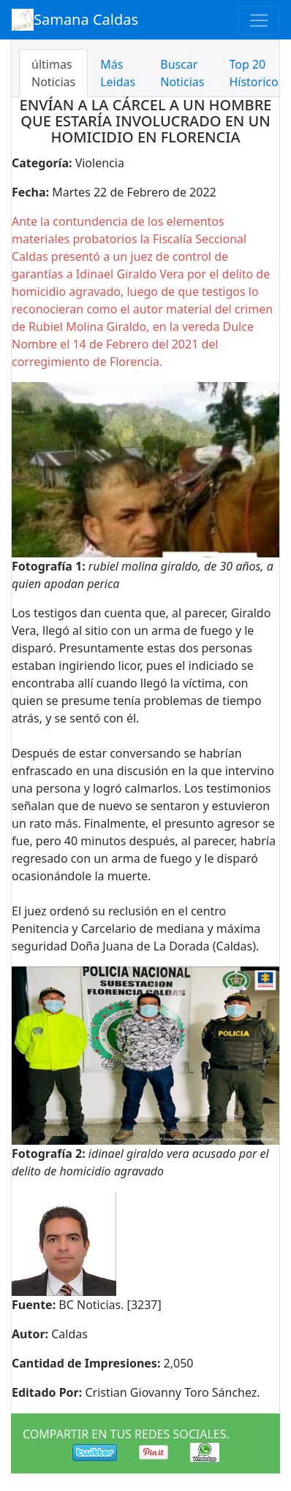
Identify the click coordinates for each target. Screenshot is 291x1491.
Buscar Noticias (182, 73)
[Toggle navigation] (258, 20)
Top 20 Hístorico (253, 73)
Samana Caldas (75, 20)
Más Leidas (117, 73)
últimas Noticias (53, 73)
